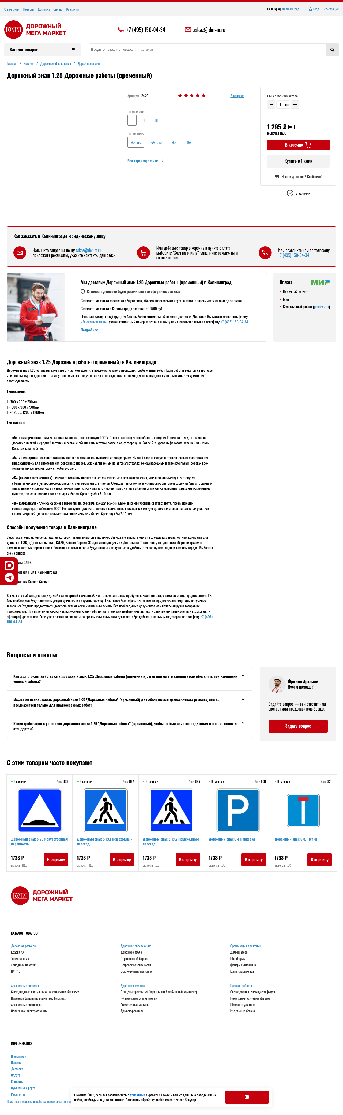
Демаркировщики (132, 1011)
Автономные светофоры (26, 1005)
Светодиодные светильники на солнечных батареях (45, 992)
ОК (246, 1097)
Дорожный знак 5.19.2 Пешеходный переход (171, 841)
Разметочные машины (135, 1005)
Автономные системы (25, 986)
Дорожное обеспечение (136, 946)
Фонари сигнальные (243, 965)
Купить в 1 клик (298, 161)
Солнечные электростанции (29, 1011)
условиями (138, 1095)
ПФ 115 (15, 971)
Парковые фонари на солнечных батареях (38, 998)
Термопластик (20, 959)
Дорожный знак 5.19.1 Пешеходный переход (104, 841)
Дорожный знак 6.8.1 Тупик (296, 839)
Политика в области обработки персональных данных (42, 1101)
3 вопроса (237, 95)
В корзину (56, 859)
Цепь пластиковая (242, 971)
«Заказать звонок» (94, 321)
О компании (12, 9)
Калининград (292, 9)
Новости (28, 9)
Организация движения (245, 946)
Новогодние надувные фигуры (250, 998)
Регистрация (331, 9)
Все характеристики (146, 160)
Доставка (44, 9)
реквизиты (321, 306)
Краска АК (17, 952)
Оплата (57, 9)
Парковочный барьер (134, 959)
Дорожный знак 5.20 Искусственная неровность (39, 841)
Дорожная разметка (24, 946)
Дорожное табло (131, 952)
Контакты (72, 9)
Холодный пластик (23, 965)
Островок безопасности (136, 965)
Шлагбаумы (237, 959)
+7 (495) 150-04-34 (145, 29)
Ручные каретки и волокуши (139, 998)
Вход (313, 9)
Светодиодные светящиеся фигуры (253, 992)
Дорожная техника (133, 986)
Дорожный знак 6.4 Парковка (232, 839)
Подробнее (89, 329)
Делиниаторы (239, 952)
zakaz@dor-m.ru (205, 29)
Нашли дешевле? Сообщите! (298, 176)
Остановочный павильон (136, 971)
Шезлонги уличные (242, 1005)
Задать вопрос (298, 726)
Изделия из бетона (242, 1011)
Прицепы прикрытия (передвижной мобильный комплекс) (159, 992)
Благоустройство (241, 986)
